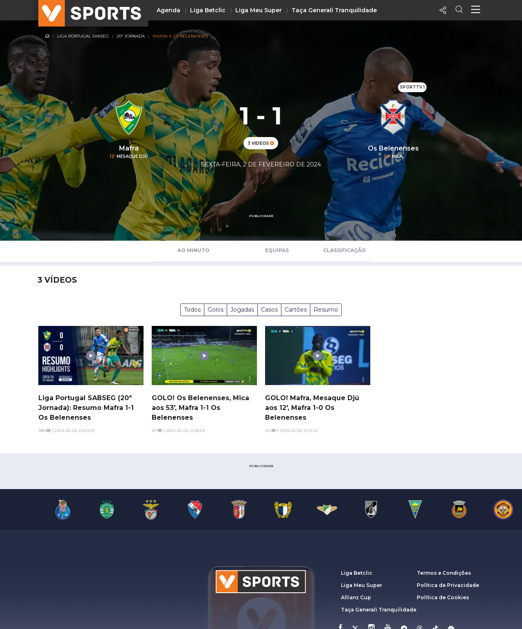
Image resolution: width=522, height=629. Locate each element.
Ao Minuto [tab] (193, 250)
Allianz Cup (356, 597)
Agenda (168, 10)
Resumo (326, 309)
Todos (192, 309)
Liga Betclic (208, 10)
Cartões (296, 309)
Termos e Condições (444, 573)
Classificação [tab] (344, 250)
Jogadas (242, 309)
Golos (215, 309)
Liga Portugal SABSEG (83, 36)
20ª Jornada (131, 36)
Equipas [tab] (277, 250)
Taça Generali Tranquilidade (334, 10)
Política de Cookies (443, 597)
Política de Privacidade (448, 585)
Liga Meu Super (258, 10)
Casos (269, 309)
